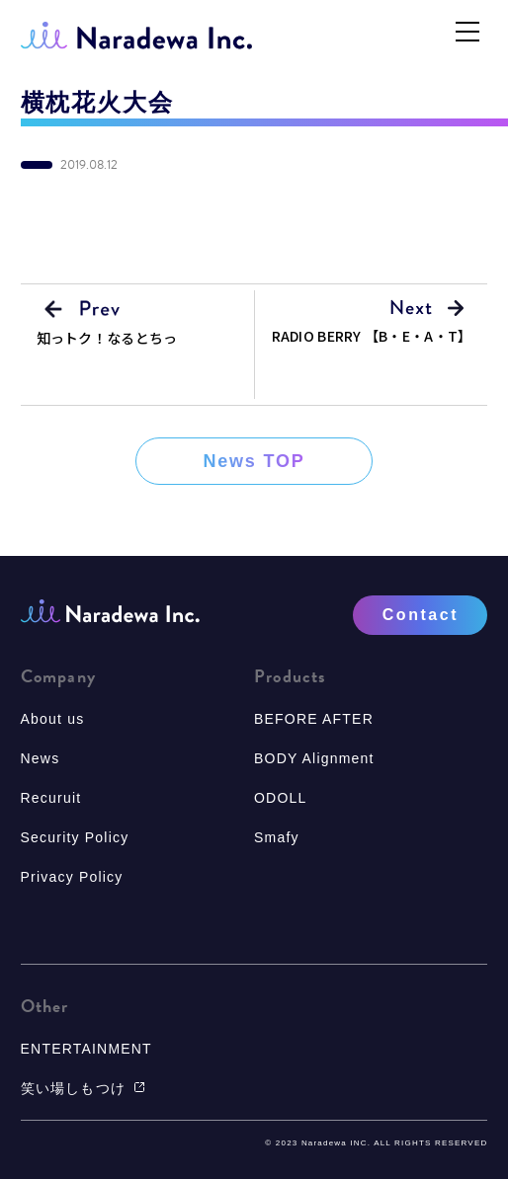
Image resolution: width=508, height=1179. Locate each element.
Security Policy (75, 837)
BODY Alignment (314, 758)
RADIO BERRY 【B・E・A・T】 (372, 336)
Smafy (276, 837)
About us (53, 719)
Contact (420, 614)
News (40, 758)
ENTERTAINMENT (86, 1049)
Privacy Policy (72, 877)
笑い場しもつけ (83, 1088)
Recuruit (51, 798)
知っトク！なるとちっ (107, 338)
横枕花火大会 (98, 102)
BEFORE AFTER (314, 719)
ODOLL (280, 798)
